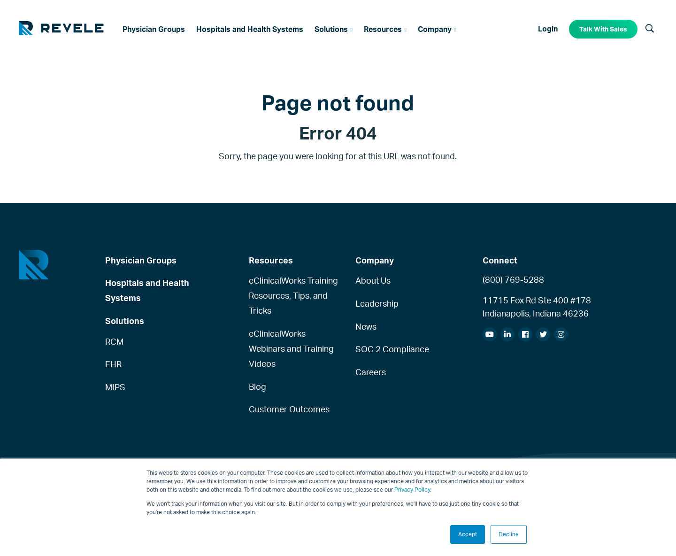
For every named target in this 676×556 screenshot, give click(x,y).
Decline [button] (509, 534)
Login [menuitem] (548, 28)
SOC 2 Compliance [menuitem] (392, 349)
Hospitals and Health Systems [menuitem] (147, 290)
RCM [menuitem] (114, 341)
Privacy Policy (412, 489)
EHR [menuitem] (113, 364)
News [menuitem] (365, 326)
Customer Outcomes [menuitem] (289, 409)
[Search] (649, 29)
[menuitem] (154, 29)
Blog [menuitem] (257, 386)
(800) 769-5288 (513, 279)
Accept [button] (467, 534)
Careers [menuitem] (370, 372)
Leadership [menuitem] (377, 303)
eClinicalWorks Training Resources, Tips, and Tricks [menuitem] (293, 295)
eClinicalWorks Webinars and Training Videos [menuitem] (291, 348)
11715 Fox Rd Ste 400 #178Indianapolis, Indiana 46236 (537, 306)
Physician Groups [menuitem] (141, 260)
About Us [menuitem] (373, 280)
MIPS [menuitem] (115, 387)
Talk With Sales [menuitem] (603, 29)
